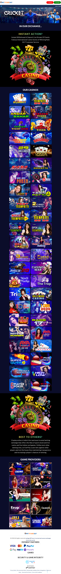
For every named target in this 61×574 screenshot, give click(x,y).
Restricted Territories (26, 572)
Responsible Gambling (32, 570)
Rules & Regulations (41, 570)
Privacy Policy (13, 570)
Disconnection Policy (21, 570)
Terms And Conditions (37, 572)
